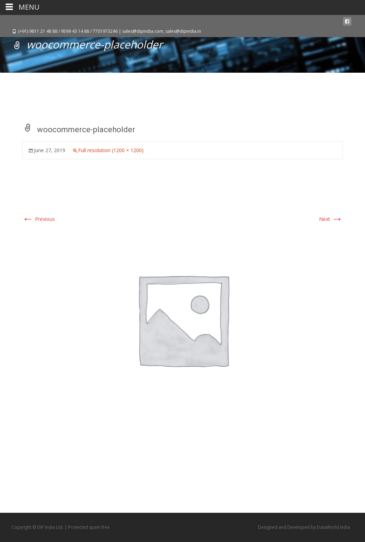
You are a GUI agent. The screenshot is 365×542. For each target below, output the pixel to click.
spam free (99, 527)
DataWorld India (333, 527)
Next (331, 219)
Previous (38, 219)
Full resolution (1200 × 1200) (111, 150)
